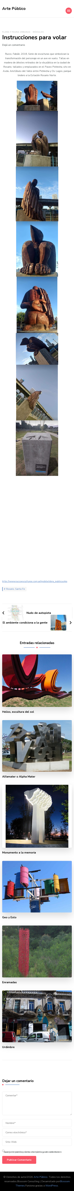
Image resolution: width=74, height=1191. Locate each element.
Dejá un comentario (13, 45)
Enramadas (9, 982)
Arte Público (14, 8)
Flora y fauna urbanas (16, 32)
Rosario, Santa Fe (15, 589)
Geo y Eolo (9, 917)
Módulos (38, 32)
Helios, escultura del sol (18, 712)
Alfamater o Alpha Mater (18, 776)
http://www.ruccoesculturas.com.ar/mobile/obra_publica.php (34, 581)
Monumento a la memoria (19, 852)
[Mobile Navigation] (69, 11)
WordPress (51, 1185)
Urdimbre (8, 1047)
